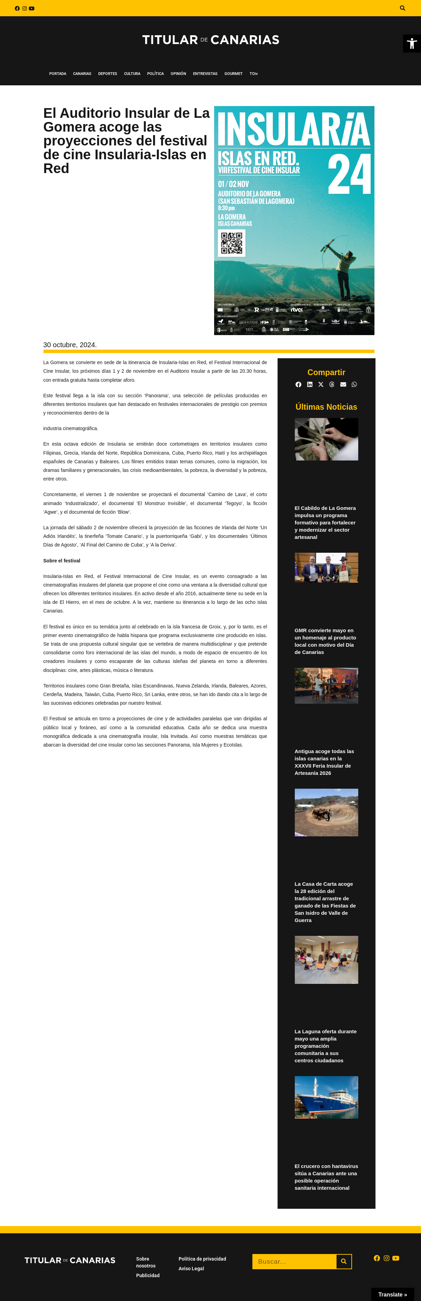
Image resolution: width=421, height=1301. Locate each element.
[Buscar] (344, 1262)
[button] (402, 8)
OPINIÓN (178, 74)
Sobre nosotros (146, 1262)
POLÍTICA (155, 74)
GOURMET (233, 74)
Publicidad (148, 1275)
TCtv (254, 74)
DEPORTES (107, 74)
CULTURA (132, 74)
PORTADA (57, 74)
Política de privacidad (202, 1259)
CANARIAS (82, 74)
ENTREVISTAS (205, 74)
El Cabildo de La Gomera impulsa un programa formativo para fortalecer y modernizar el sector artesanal (325, 522)
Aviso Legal (191, 1268)
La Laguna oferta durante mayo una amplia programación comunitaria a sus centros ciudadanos (326, 1045)
